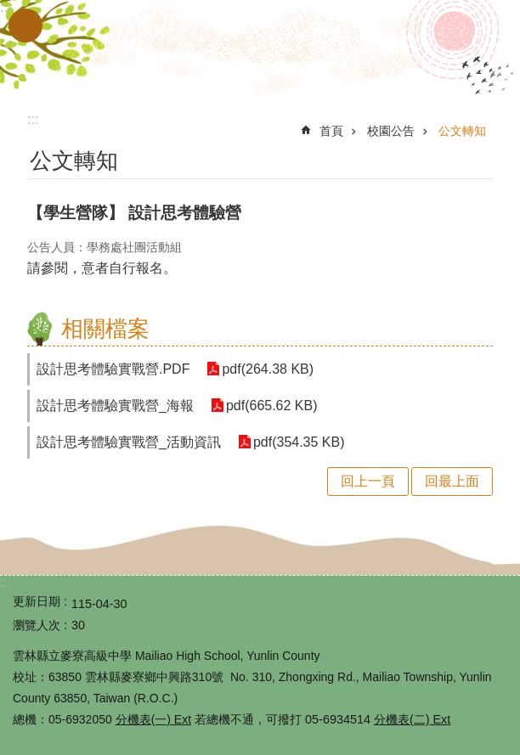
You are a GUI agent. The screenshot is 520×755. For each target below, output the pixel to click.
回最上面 (452, 481)
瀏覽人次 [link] (36, 625)
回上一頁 (368, 481)
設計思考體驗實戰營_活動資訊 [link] (129, 442)
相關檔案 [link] (105, 329)
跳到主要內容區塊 (8, 8)
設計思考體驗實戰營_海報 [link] (115, 405)
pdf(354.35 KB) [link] (299, 442)
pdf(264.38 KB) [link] (268, 369)
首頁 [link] (331, 131)
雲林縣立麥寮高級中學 (260, 49)
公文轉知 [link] (462, 131)
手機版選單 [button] (25, 25)
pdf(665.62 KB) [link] (272, 405)
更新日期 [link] (36, 601)
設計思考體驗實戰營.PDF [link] (113, 369)
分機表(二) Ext (412, 719)
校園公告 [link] (391, 131)
